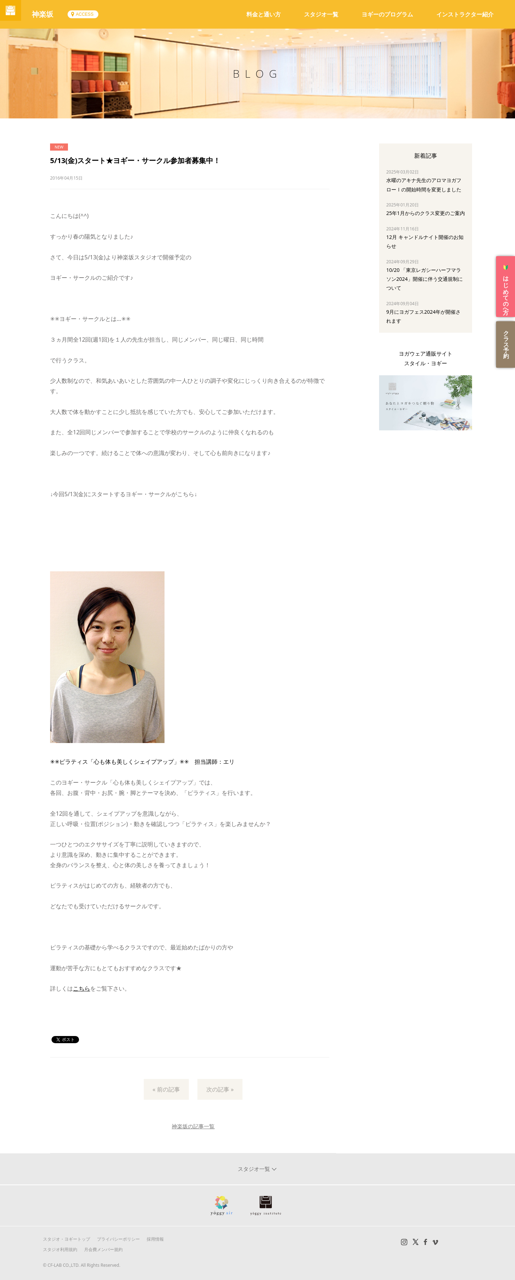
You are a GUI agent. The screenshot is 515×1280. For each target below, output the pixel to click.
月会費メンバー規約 (103, 1249)
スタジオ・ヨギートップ (66, 1239)
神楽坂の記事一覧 (193, 1126)
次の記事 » (220, 1089)
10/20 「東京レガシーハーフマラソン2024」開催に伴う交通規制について (424, 279)
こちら (81, 988)
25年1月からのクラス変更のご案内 (425, 213)
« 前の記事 (166, 1089)
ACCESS (92, 14)
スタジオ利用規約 (60, 1249)
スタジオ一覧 (321, 14)
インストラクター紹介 (465, 14)
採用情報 (155, 1239)
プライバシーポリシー (118, 1239)
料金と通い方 (263, 14)
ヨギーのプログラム (387, 14)
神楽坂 (50, 14)
